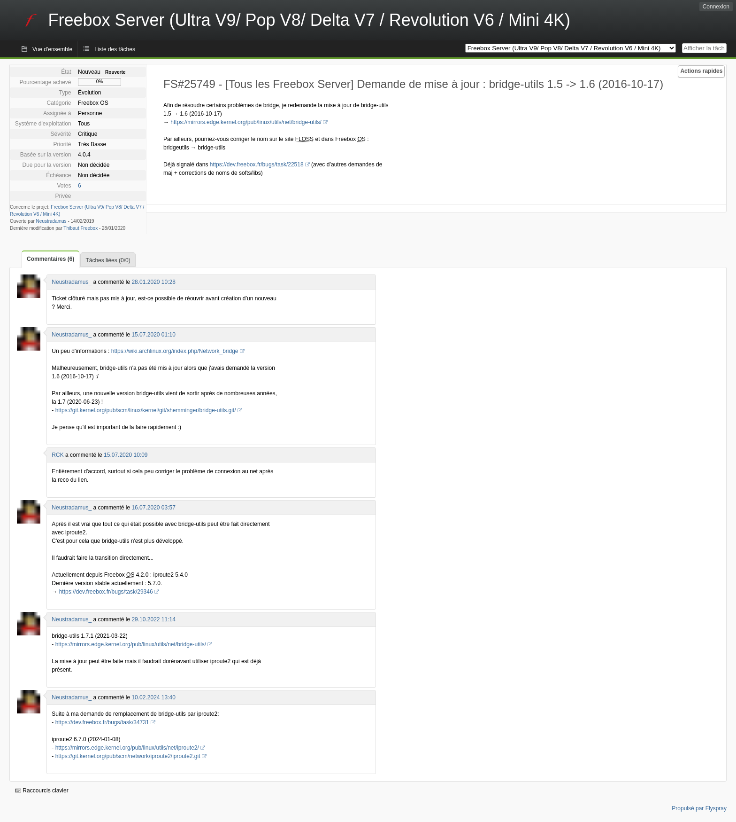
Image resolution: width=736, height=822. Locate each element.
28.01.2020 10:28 (153, 282)
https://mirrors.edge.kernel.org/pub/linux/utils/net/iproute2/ (127, 747)
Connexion (716, 6)
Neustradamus (51, 221)
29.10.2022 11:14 (153, 619)
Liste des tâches (114, 49)
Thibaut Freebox (80, 228)
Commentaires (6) (50, 259)
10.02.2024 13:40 (153, 697)
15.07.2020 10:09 (125, 455)
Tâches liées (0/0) (107, 260)
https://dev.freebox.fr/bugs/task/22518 (257, 164)
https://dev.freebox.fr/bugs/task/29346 (106, 591)
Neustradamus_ (72, 282)
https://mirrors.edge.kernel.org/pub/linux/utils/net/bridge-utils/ (246, 122)
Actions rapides (701, 71)
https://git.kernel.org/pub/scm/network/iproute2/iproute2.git (127, 756)
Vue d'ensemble (52, 49)
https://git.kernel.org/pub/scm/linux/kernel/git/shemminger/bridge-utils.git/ (145, 410)
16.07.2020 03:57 (153, 507)
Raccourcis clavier (42, 790)
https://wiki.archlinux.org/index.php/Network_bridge (174, 351)
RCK (57, 455)
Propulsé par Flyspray (699, 808)
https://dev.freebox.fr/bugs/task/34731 (102, 722)
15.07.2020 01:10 (153, 334)
